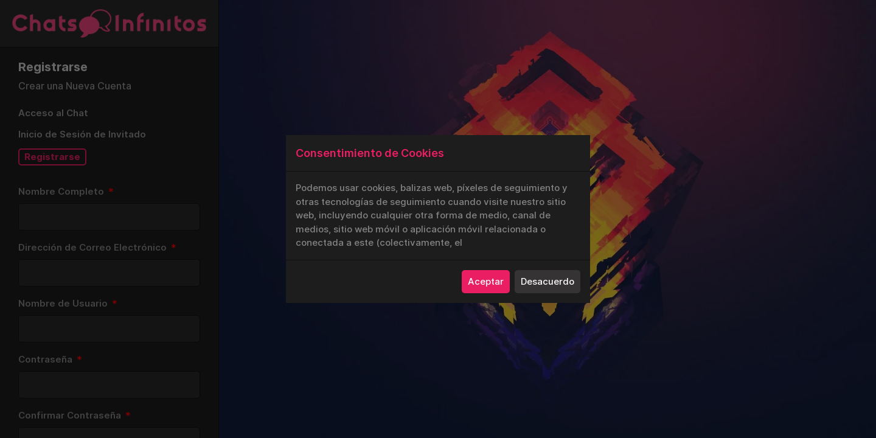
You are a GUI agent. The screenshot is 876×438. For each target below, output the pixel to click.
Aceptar (486, 281)
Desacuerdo (547, 281)
